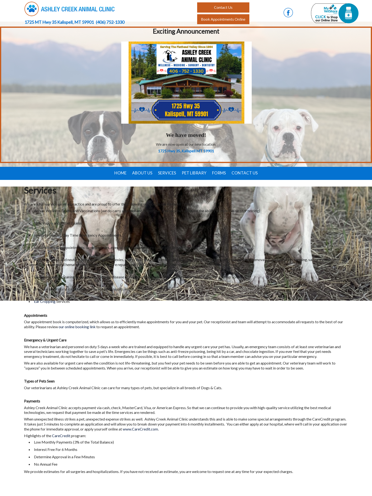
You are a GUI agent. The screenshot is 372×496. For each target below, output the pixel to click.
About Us (142, 172)
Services (167, 172)
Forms (219, 172)
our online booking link (77, 326)
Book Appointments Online (223, 19)
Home (120, 172)
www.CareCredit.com (140, 429)
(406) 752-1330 (110, 22)
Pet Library (194, 172)
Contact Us (245, 172)
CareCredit (61, 435)
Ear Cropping (45, 301)
